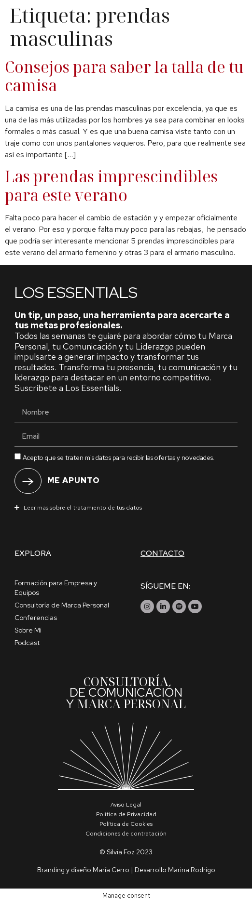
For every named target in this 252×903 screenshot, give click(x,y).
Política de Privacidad (126, 814)
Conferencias (35, 617)
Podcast (27, 642)
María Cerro (111, 869)
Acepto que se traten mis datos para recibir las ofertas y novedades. (118, 457)
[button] (126, 507)
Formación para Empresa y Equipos (55, 588)
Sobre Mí (28, 630)
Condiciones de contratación (126, 833)
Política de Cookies (126, 824)
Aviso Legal (126, 805)
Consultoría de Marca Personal (61, 605)
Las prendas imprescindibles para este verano (111, 185)
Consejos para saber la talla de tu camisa (124, 75)
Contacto (162, 553)
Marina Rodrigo (191, 869)
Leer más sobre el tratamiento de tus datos (83, 508)
